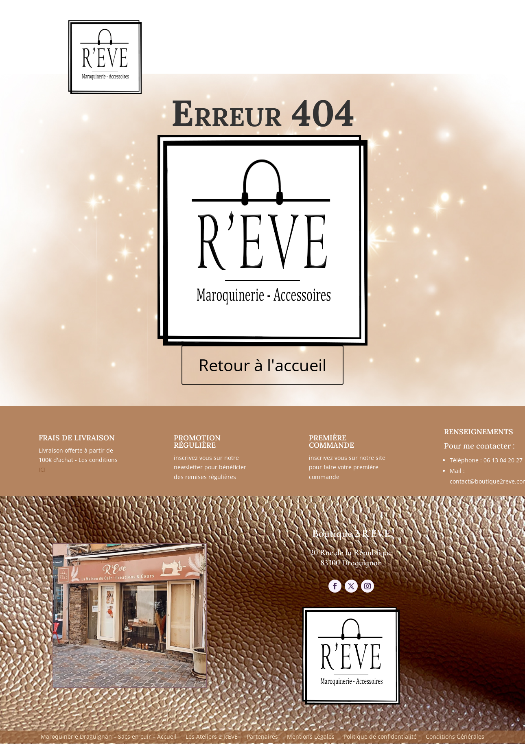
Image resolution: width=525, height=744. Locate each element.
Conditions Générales (455, 737)
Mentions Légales (311, 737)
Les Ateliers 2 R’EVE (212, 737)
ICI (42, 469)
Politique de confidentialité (380, 737)
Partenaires (262, 737)
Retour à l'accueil (262, 365)
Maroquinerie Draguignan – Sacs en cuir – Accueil (109, 737)
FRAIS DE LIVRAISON (77, 437)
